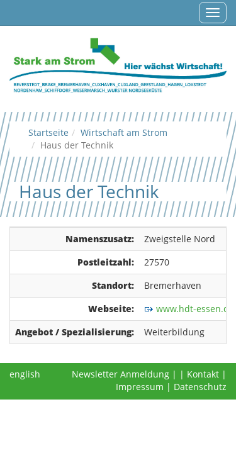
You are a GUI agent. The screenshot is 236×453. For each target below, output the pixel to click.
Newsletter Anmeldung (120, 374)
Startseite (48, 132)
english (24, 374)
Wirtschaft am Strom (124, 132)
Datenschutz (200, 387)
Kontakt (203, 374)
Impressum (140, 387)
